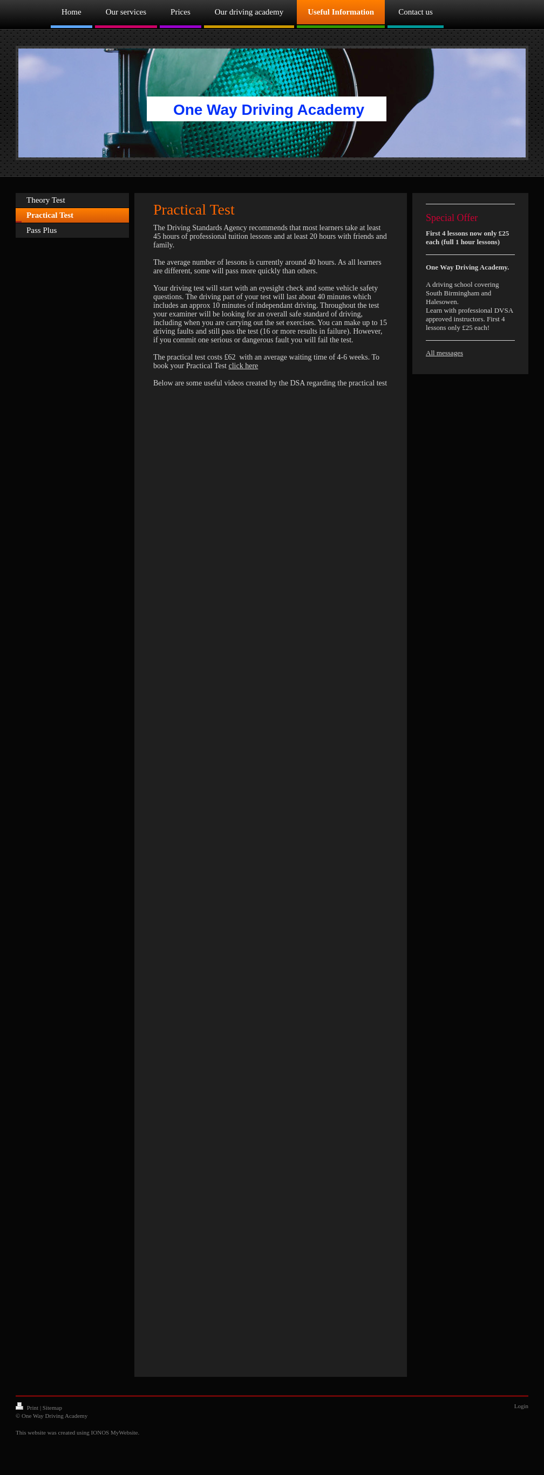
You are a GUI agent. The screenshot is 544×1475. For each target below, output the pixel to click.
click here (244, 366)
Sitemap (52, 1407)
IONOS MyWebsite (114, 1432)
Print (28, 1407)
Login (521, 1406)
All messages (444, 353)
